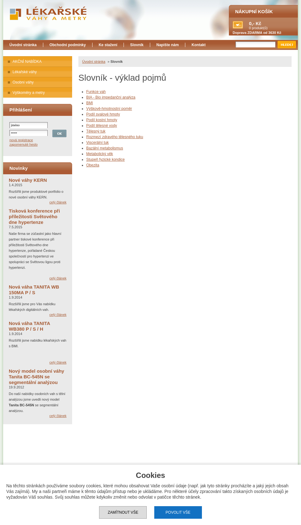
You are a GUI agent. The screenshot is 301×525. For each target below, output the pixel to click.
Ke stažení (108, 45)
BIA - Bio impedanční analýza (110, 97)
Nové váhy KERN (28, 180)
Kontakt (199, 45)
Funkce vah (96, 91)
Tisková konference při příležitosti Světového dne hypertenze (34, 216)
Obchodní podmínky (68, 45)
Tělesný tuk (95, 131)
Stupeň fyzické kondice (105, 159)
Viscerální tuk (97, 142)
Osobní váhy (23, 82)
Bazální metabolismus (104, 148)
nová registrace (21, 140)
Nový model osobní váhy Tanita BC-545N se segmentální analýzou (36, 376)
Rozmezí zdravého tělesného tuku (114, 137)
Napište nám (167, 45)
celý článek (58, 202)
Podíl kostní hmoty (101, 120)
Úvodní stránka (23, 45)
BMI (89, 103)
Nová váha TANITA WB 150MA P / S (34, 289)
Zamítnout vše (123, 512)
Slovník (137, 45)
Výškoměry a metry (29, 92)
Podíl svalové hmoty (103, 114)
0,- (252, 23)
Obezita (92, 165)
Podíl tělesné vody (101, 125)
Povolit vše (178, 512)
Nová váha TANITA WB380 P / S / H (29, 326)
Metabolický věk (99, 154)
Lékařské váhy (25, 72)
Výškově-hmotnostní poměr (109, 108)
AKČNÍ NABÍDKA (27, 61)
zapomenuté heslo (23, 144)
